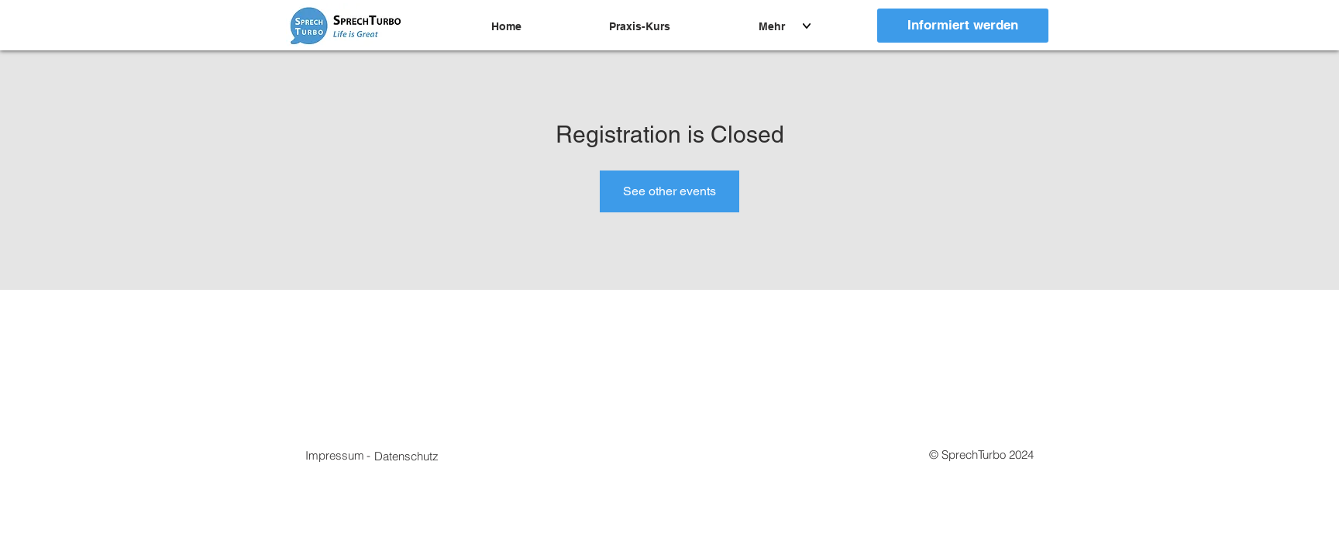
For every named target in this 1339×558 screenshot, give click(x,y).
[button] (406, 455)
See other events (669, 191)
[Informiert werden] (962, 26)
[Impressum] (334, 455)
